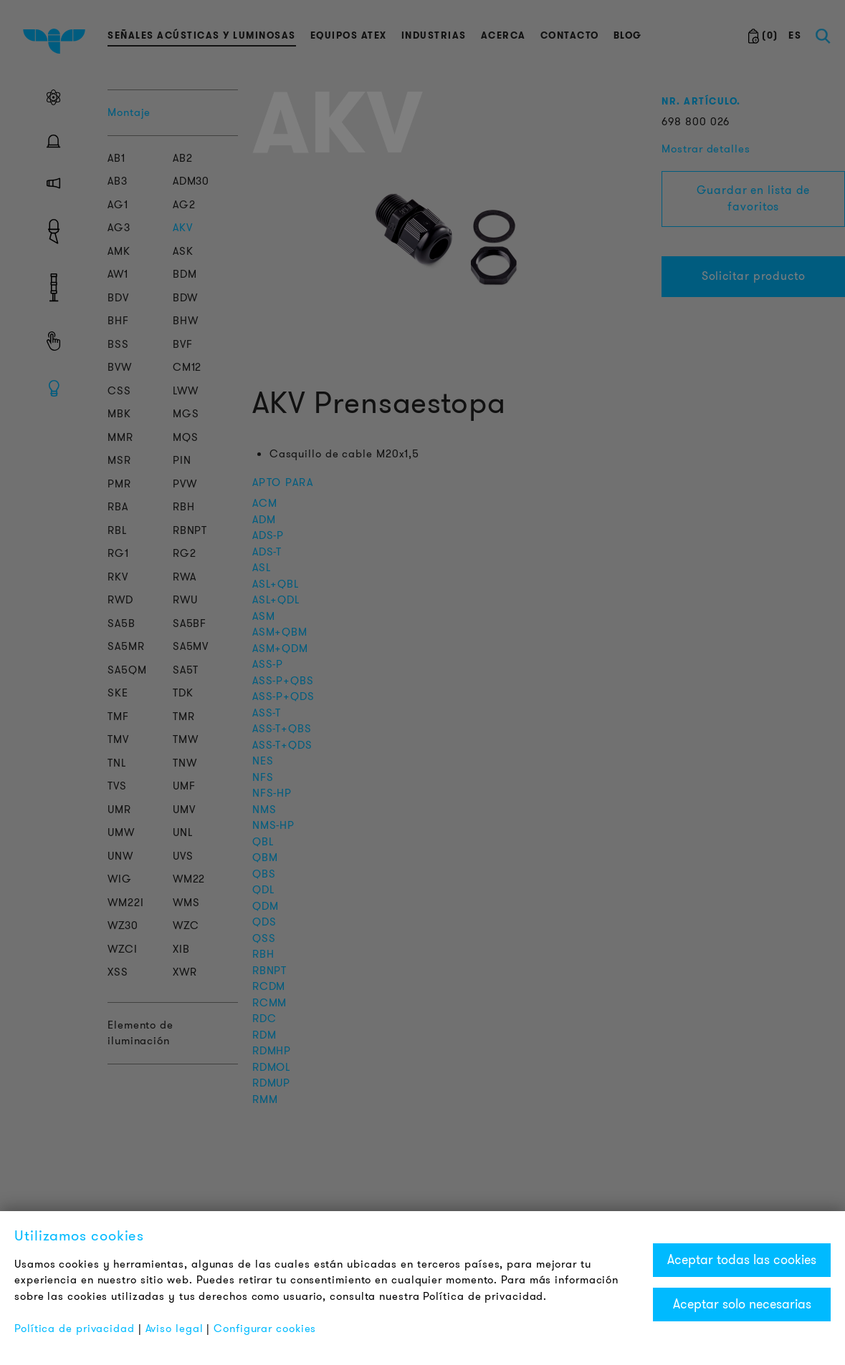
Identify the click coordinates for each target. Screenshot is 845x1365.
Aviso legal (174, 1328)
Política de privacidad (74, 1328)
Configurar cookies (265, 1328)
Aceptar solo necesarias (742, 1304)
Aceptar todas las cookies (741, 1259)
